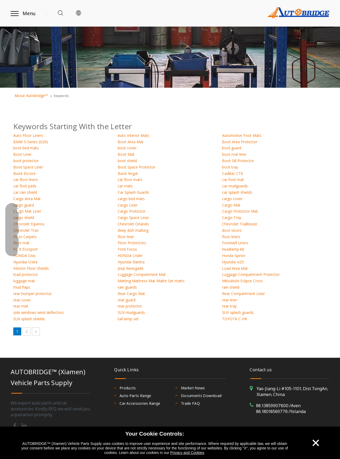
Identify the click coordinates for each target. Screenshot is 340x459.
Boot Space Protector (136, 167)
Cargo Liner (128, 205)
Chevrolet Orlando (133, 223)
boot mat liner (234, 154)
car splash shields (237, 192)
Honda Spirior (233, 255)
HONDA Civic (24, 255)
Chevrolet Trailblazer (239, 223)
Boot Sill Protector (238, 160)
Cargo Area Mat (27, 198)
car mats (125, 185)
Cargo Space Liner (133, 217)
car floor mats (130, 179)
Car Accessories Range (140, 403)
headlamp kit (233, 249)
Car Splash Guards (133, 192)
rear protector (130, 306)
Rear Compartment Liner (243, 293)
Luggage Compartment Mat (142, 274)
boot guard (231, 147)
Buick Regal (128, 173)
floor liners (231, 236)
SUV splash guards (238, 312)
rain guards (127, 287)
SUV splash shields (29, 318)
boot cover (127, 147)
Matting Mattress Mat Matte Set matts (151, 280)
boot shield (127, 160)
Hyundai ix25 (233, 261)
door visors (231, 230)
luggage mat (24, 280)
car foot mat (233, 179)
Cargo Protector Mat (240, 211)
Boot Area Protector (239, 141)
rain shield (230, 287)
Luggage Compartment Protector (251, 274)
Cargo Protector (132, 211)
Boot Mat (126, 154)
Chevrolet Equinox (28, 223)
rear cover (22, 299)
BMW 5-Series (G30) (30, 141)
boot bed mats (26, 147)
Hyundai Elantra (131, 261)
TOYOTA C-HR (234, 318)
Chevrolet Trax (26, 230)
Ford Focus (127, 249)
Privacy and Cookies (187, 452)
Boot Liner (22, 154)
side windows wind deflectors (38, 312)
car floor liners (25, 179)
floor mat (21, 242)
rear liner (229, 299)
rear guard (126, 299)
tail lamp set (128, 318)
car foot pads (24, 185)
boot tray (230, 167)
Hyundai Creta (25, 261)
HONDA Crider (130, 255)
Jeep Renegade (130, 268)
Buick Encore (24, 173)
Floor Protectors (132, 242)
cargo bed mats (131, 198)
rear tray (229, 306)
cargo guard (23, 205)
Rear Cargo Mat (131, 293)
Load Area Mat (235, 268)
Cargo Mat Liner (27, 211)
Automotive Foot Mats (241, 135)
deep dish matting (133, 230)
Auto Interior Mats (133, 135)
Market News (193, 387)
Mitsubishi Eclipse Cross (242, 280)
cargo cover (232, 198)
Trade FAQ (190, 403)
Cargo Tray (231, 217)
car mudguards (235, 185)
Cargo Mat (231, 205)
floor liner (126, 236)
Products (128, 387)
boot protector (26, 160)
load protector (25, 274)
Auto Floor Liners (28, 135)
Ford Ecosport (25, 249)
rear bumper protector (32, 293)
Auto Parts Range (135, 395)
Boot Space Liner (28, 167)
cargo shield (23, 217)
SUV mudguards (131, 312)
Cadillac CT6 (232, 173)
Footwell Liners (235, 242)
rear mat (20, 306)
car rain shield (25, 192)
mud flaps (21, 287)
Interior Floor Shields (31, 268)
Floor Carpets (25, 236)
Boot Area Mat (130, 141)
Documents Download (201, 395)
